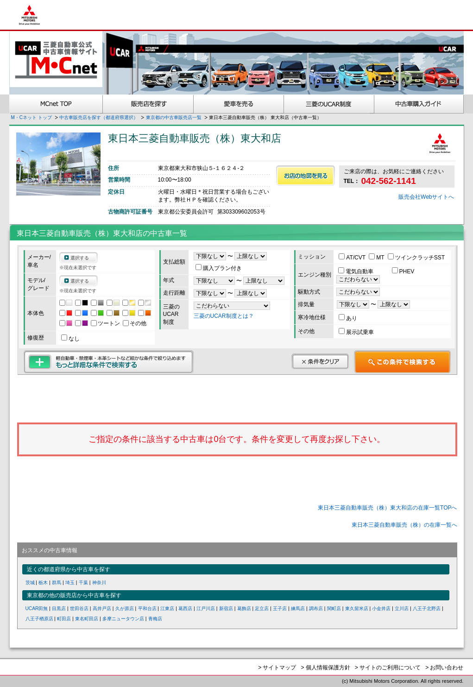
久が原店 (124, 608)
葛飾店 (244, 608)
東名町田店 (86, 618)
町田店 (64, 618)
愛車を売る (239, 104)
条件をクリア (320, 361)
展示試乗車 (356, 332)
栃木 (43, 582)
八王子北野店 (427, 608)
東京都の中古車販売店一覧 (174, 117)
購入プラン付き (219, 268)
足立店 (262, 608)
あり (348, 318)
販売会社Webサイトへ (426, 197)
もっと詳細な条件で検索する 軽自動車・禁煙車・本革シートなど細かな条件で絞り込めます (109, 361)
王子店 (280, 608)
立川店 (402, 608)
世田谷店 (79, 608)
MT (377, 257)
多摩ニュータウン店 (123, 618)
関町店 (334, 608)
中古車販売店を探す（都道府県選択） (98, 117)
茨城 (30, 582)
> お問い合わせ (444, 667)
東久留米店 (356, 608)
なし (70, 338)
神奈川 (99, 582)
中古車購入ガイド (419, 104)
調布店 (316, 608)
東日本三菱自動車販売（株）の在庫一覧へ (404, 525)
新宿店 (226, 608)
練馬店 (298, 608)
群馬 (56, 582)
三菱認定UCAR (329, 104)
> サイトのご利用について (388, 667)
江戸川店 (205, 608)
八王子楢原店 (39, 618)
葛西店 (185, 608)
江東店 (167, 608)
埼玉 (70, 582)
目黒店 (59, 608)
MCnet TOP (56, 104)
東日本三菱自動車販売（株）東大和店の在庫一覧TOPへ (387, 507)
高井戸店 (102, 608)
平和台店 (147, 608)
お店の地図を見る (305, 175)
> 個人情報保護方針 (325, 667)
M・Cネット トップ (31, 117)
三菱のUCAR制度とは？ (224, 316)
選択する (79, 257)
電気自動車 (356, 271)
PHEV (403, 271)
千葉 (83, 582)
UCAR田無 (36, 608)
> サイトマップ (277, 667)
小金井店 (381, 608)
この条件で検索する (402, 361)
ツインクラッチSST (416, 257)
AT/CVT (353, 257)
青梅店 (155, 618)
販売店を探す (148, 104)
